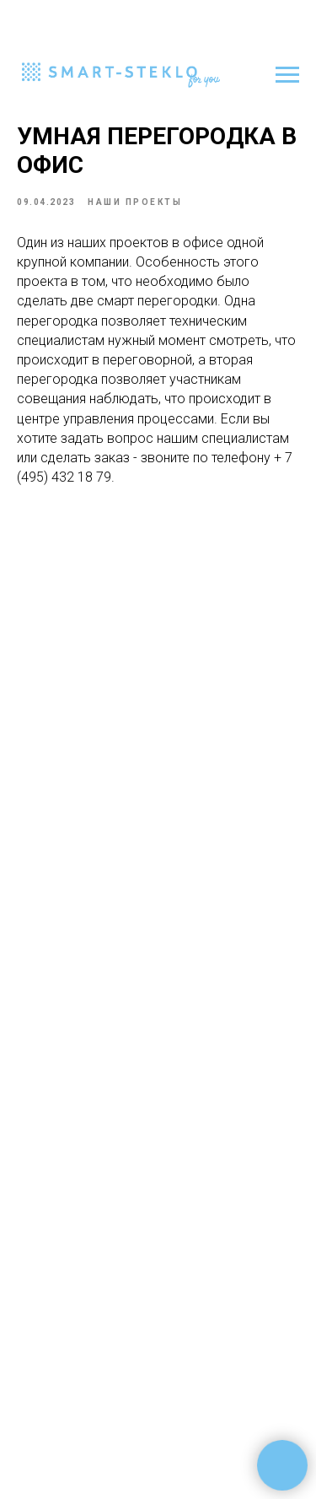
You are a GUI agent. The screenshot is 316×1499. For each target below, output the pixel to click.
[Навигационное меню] (287, 75)
